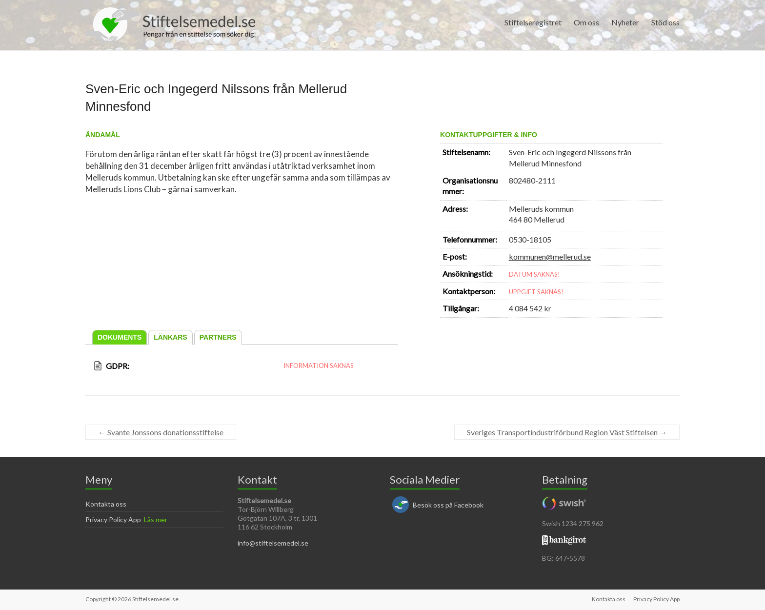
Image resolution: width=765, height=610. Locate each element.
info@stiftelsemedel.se (273, 543)
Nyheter (625, 22)
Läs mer (155, 519)
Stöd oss (665, 22)
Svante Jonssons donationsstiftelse (160, 432)
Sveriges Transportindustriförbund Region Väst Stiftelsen (567, 432)
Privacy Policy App (113, 519)
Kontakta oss (105, 504)
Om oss (586, 22)
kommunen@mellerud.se (550, 256)
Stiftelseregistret (533, 22)
